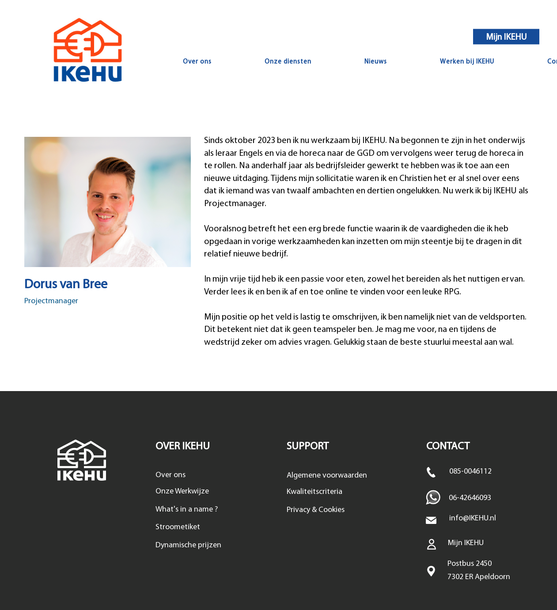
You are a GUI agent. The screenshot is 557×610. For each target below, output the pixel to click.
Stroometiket (177, 527)
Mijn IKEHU (506, 37)
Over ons (170, 475)
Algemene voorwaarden (327, 475)
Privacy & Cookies (316, 510)
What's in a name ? (186, 509)
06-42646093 (470, 498)
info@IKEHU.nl (472, 518)
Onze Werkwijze (182, 491)
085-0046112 (470, 471)
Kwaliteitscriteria (314, 492)
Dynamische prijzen (188, 545)
